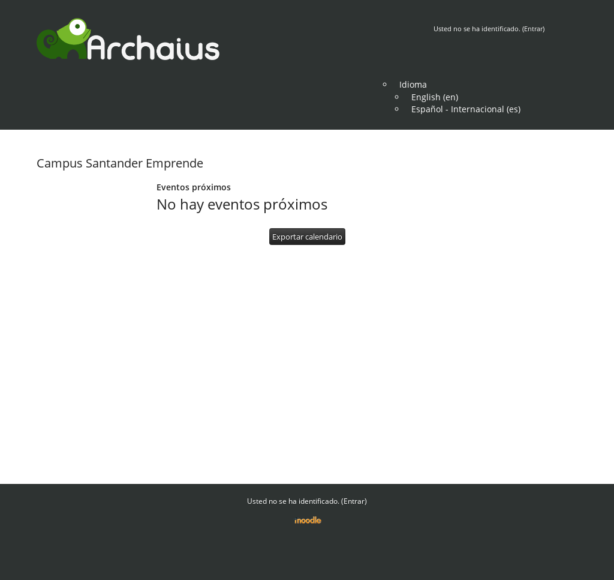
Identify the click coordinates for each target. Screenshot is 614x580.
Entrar (533, 28)
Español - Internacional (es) (465, 109)
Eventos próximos (193, 187)
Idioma (413, 84)
